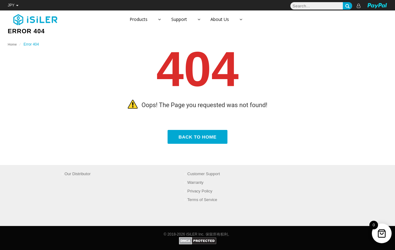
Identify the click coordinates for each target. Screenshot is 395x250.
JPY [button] (13, 5)
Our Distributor (77, 173)
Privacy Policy (199, 191)
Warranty (195, 182)
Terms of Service (202, 199)
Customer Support (203, 173)
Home (12, 44)
